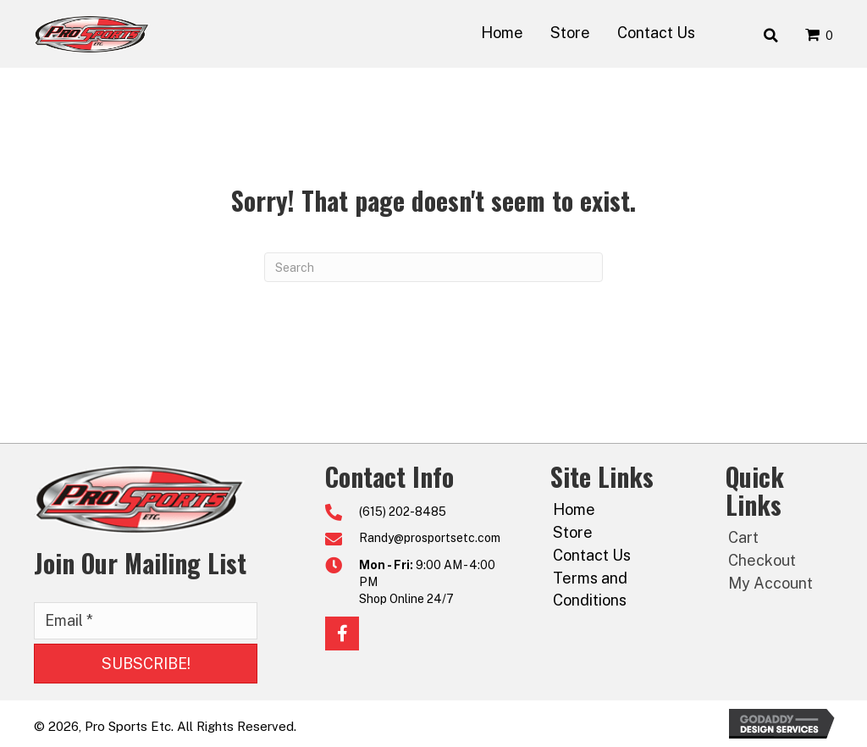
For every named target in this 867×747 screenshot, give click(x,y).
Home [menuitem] (574, 509)
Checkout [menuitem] (762, 560)
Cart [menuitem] (743, 537)
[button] (145, 664)
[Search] (433, 267)
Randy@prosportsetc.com (429, 538)
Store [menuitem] (573, 532)
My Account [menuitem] (770, 583)
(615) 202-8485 (402, 511)
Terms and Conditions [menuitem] (590, 589)
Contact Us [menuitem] (592, 555)
